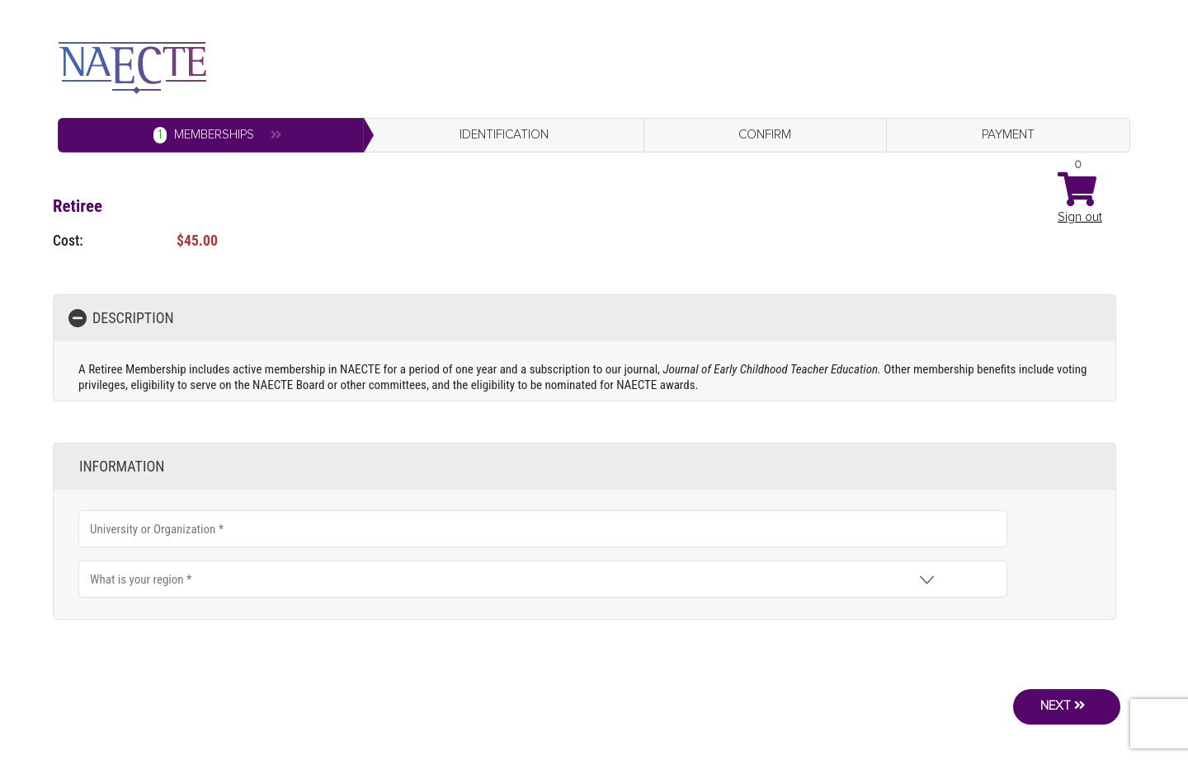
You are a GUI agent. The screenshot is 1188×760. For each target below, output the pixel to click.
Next (1057, 700)
